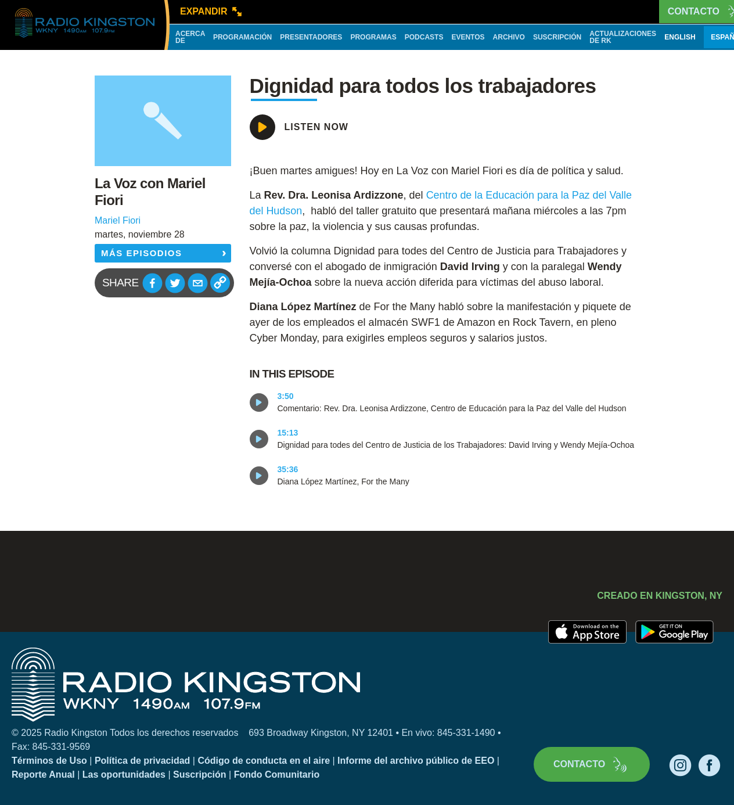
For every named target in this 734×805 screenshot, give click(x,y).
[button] (152, 283)
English (679, 37)
